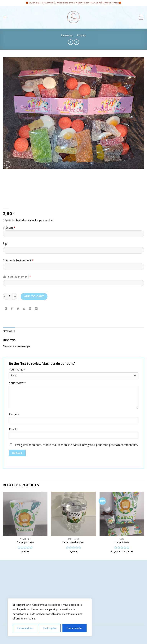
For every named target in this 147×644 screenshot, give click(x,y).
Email (13, 429)
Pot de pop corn (25, 542)
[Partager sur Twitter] (18, 309)
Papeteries (66, 35)
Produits (81, 35)
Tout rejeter (49, 628)
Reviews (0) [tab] (9, 331)
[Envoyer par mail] (24, 309)
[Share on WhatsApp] (6, 309)
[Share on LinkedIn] (36, 309)
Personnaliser (25, 628)
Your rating (17, 369)
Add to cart (34, 296)
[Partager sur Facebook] (12, 309)
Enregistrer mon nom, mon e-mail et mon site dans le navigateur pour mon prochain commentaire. (76, 445)
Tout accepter (74, 628)
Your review (17, 383)
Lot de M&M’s (122, 542)
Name (14, 414)
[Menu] (5, 17)
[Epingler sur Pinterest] (30, 309)
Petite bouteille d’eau (73, 542)
